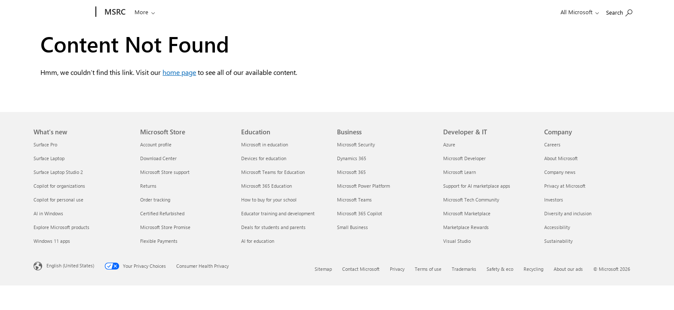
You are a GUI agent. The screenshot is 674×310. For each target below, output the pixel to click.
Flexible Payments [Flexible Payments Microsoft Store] (159, 241)
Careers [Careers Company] (552, 144)
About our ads (568, 269)
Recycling (533, 269)
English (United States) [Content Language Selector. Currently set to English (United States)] (70, 265)
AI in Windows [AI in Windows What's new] (48, 213)
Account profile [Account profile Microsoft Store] (156, 144)
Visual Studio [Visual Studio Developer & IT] (457, 241)
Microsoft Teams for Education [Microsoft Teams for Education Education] (273, 172)
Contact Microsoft (361, 269)
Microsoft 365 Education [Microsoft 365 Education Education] (266, 186)
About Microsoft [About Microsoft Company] (561, 158)
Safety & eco (500, 269)
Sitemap (323, 269)
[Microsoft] (63, 12)
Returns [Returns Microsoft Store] (148, 186)
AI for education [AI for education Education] (257, 241)
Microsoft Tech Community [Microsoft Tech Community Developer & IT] (471, 199)
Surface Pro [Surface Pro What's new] (45, 144)
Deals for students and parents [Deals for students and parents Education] (273, 227)
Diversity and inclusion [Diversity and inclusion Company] (567, 213)
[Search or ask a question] (145, 11)
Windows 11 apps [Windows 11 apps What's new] (52, 241)
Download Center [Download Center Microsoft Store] (158, 158)
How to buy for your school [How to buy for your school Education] (269, 199)
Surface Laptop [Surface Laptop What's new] (49, 158)
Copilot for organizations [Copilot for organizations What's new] (59, 186)
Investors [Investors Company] (553, 199)
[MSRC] (114, 12)
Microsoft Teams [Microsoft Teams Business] (354, 199)
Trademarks (464, 269)
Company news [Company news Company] (560, 172)
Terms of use (428, 269)
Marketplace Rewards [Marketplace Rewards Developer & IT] (466, 227)
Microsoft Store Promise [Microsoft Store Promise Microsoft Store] (165, 227)
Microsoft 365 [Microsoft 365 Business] (351, 172)
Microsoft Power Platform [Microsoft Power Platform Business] (363, 186)
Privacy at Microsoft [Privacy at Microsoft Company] (564, 186)
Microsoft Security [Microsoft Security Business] (356, 144)
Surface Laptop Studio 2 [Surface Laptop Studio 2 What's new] (58, 172)
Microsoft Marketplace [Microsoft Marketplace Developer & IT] (466, 213)
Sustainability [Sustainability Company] (558, 241)
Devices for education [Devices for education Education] (263, 158)
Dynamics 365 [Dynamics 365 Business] (351, 158)
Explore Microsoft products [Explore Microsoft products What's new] (61, 227)
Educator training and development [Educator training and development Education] (278, 213)
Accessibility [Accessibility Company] (557, 227)
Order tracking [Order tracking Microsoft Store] (155, 199)
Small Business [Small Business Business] (352, 227)
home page (179, 72)
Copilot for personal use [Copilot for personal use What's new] (58, 199)
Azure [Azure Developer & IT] (449, 144)
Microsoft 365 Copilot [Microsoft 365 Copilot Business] (359, 213)
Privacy (397, 269)
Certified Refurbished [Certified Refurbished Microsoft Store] (162, 213)
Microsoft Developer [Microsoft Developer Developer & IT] (464, 158)
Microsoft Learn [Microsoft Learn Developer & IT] (459, 172)
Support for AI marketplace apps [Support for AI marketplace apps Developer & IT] (476, 186)
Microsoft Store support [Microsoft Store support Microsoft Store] (165, 172)
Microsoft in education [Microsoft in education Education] (264, 144)
